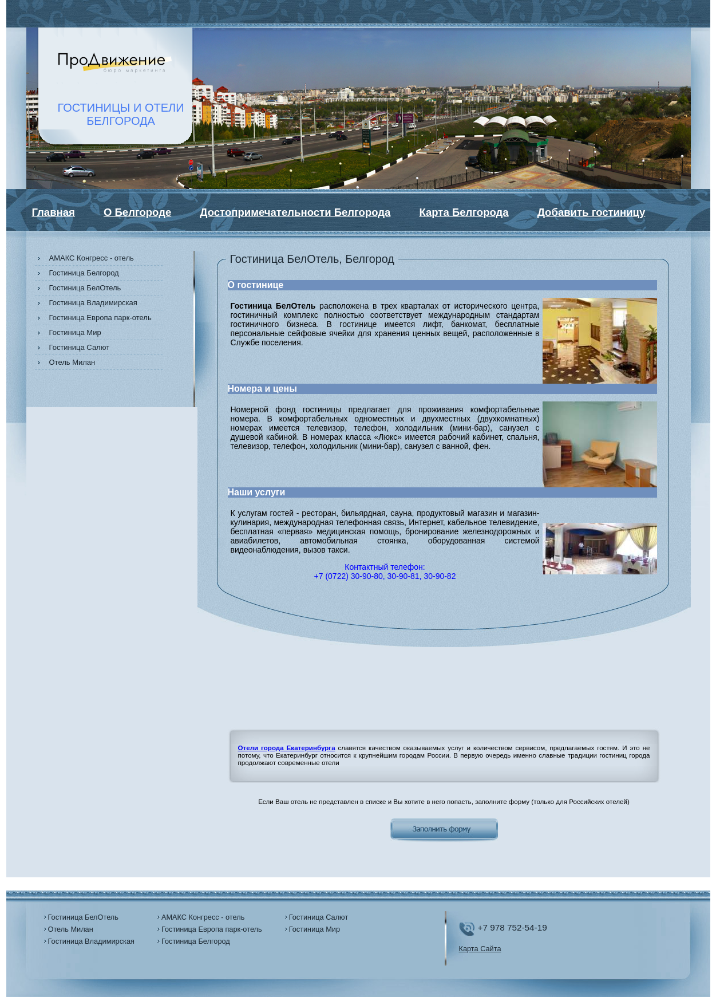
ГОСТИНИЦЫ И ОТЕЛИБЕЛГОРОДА (121, 114)
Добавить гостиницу (591, 212)
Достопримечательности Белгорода (295, 212)
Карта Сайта (480, 948)
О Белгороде (137, 212)
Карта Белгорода (463, 212)
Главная (53, 212)
